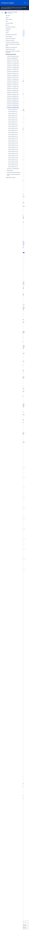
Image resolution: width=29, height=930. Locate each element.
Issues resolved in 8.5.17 (13, 140)
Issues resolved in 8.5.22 (13, 149)
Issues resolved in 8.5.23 (13, 151)
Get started (8, 15)
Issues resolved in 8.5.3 (12, 115)
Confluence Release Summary (13, 56)
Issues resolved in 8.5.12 (13, 132)
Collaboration (8, 28)
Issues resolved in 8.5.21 (13, 147)
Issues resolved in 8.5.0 (12, 109)
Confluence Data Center (10, 49)
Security (24, 925)
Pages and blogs (9, 19)
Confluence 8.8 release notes (12, 96)
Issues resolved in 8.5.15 (13, 136)
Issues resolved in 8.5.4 (12, 117)
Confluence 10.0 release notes (13, 65)
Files (7, 21)
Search (25, 3)
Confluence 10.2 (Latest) (12, 12)
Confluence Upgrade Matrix (12, 58)
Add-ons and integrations (10, 38)
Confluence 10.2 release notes (13, 60)
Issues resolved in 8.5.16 (13, 138)
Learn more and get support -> (17, 8)
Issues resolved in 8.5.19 (13, 143)
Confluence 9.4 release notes (12, 73)
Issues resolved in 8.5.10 (13, 128)
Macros (7, 25)
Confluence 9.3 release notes (12, 77)
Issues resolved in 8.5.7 (12, 122)
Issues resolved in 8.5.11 (13, 130)
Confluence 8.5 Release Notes (13, 107)
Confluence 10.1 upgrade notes (13, 63)
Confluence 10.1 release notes (13, 61)
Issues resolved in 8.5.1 (12, 111)
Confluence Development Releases (14, 172)
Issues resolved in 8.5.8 (12, 124)
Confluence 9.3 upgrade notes (13, 79)
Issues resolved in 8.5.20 (13, 145)
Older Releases (10, 170)
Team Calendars (9, 36)
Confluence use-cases (10, 40)
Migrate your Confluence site (11, 47)
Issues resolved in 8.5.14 (13, 134)
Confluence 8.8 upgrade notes (13, 98)
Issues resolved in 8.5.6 (12, 121)
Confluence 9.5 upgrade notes (13, 71)
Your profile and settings (10, 27)
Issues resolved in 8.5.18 (13, 141)
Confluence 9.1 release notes (12, 84)
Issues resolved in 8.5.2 (12, 113)
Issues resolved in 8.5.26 (13, 157)
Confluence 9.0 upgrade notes (13, 90)
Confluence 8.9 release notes (12, 92)
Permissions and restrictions (11, 34)
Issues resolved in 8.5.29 (13, 162)
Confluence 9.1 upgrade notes (13, 86)
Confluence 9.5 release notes (12, 69)
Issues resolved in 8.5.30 (13, 164)
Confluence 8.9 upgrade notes (13, 94)
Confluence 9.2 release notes (12, 81)
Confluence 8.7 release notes (12, 100)
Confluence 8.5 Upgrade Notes (13, 168)
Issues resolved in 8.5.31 (13, 166)
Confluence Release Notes (11, 54)
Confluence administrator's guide (12, 42)
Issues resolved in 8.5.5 (12, 119)
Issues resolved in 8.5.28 (13, 161)
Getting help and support (10, 177)
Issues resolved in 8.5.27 (13, 159)
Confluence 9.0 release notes (12, 88)
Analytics (7, 30)
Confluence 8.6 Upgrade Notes (13, 105)
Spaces (7, 17)
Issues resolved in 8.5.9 (12, 126)
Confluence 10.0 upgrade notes (13, 67)
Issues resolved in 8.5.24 (13, 153)
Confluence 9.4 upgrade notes (13, 75)
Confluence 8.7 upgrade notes (13, 101)
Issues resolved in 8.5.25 (13, 155)
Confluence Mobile (9, 23)
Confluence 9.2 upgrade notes (13, 82)
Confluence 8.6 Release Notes (13, 103)
